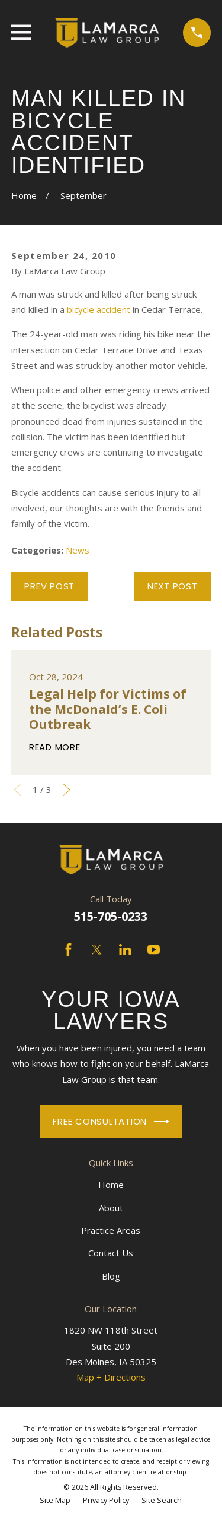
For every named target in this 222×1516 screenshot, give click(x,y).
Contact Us (110, 1253)
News (77, 550)
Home (111, 1184)
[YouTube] (153, 949)
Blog (111, 1276)
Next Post (172, 586)
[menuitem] (55, 1500)
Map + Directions (111, 1377)
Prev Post (49, 586)
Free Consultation (111, 1121)
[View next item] (66, 790)
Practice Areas (110, 1230)
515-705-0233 (110, 916)
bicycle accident (98, 309)
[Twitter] (97, 949)
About (111, 1208)
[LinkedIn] (125, 949)
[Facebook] (68, 949)
